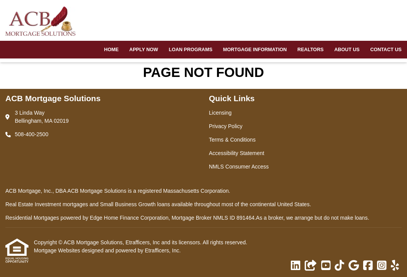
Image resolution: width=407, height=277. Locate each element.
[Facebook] (368, 266)
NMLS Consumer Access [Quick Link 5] (239, 167)
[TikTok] (339, 266)
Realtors (310, 49)
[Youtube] (326, 266)
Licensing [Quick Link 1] (220, 113)
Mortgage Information (255, 49)
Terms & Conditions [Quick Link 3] (232, 140)
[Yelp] (395, 266)
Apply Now (143, 49)
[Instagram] (382, 266)
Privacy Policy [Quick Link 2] (225, 126)
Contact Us (386, 49)
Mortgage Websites (58, 250)
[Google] (354, 266)
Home (111, 49)
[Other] (311, 266)
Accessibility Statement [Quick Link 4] (236, 153)
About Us (347, 49)
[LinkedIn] (295, 266)
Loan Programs (190, 49)
